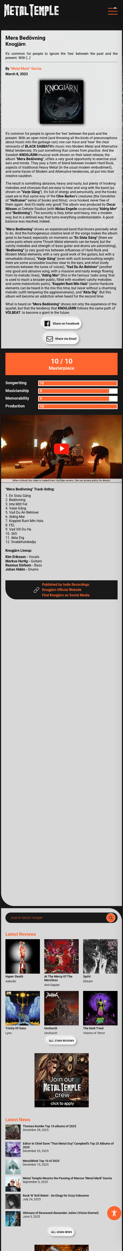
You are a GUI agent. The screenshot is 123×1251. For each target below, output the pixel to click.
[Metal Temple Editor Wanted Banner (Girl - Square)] (61, 1106)
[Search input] (57, 918)
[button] (61, 448)
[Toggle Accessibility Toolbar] (114, 1213)
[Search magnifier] (110, 917)
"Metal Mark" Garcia (25, 69)
